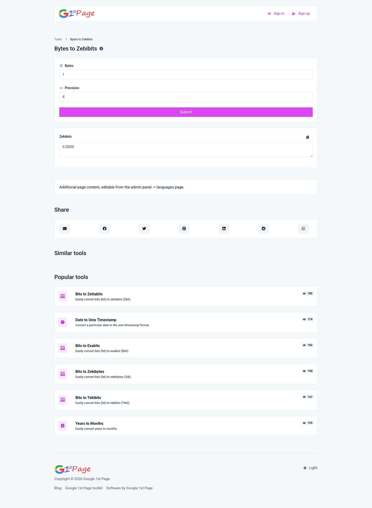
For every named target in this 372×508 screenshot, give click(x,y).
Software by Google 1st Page (130, 488)
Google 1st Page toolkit (83, 488)
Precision (69, 88)
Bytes (66, 66)
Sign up (301, 14)
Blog (57, 488)
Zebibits (65, 137)
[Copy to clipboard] (307, 137)
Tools (58, 39)
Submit (186, 112)
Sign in (275, 14)
